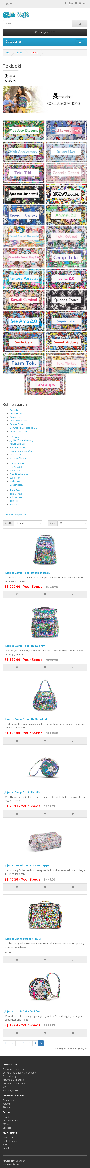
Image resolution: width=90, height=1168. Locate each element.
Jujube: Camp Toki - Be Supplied (26, 719)
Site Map (7, 1107)
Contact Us (8, 1100)
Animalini (14, 410)
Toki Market (16, 493)
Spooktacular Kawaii (20, 474)
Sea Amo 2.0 (16, 467)
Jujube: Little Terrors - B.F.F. (23, 938)
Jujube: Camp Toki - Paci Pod (23, 792)
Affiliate (6, 1124)
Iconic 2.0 (14, 436)
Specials (7, 1127)
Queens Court (17, 463)
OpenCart (20, 1160)
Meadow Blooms (18, 458)
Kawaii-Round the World (22, 451)
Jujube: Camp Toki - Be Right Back (27, 572)
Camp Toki (15, 417)
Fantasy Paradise (18, 431)
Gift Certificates (10, 1120)
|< (6, 1043)
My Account (8, 1137)
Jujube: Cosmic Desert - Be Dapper (28, 865)
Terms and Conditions (14, 1083)
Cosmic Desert (17, 424)
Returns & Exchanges (13, 1079)
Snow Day (15, 470)
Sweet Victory (16, 484)
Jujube (19, 52)
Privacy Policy (9, 1076)
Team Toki (15, 490)
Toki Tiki (14, 500)
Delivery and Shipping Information (20, 1072)
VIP (4, 1086)
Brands (6, 1117)
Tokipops (14, 504)
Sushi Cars (15, 481)
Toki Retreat (16, 497)
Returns (6, 1103)
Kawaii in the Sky (18, 447)
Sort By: (8, 523)
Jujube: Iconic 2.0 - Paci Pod (23, 1011)
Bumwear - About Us (13, 1069)
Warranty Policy (10, 1090)
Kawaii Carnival (17, 443)
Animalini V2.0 (17, 413)
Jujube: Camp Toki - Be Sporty (25, 646)
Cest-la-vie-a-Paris (19, 420)
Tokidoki (33, 52)
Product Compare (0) (15, 514)
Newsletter (8, 1148)
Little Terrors (16, 454)
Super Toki (15, 477)
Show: (53, 523)
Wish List (7, 1144)
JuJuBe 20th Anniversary (22, 440)
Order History (10, 1141)
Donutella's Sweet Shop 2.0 (23, 427)
